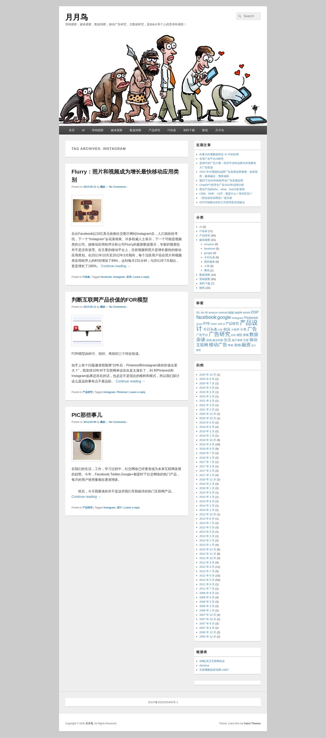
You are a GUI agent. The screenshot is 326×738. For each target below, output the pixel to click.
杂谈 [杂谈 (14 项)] (200, 339)
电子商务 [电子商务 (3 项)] (237, 340)
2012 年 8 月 (207, 566)
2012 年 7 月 (207, 571)
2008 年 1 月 (207, 610)
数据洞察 (135, 130)
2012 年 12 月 (207, 549)
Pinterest (122, 392)
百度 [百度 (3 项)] (246, 340)
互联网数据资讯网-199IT (214, 669)
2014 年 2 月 (207, 505)
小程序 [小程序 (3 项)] (235, 329)
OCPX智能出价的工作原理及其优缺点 (222, 202)
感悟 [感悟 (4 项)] (239, 335)
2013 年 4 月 (207, 531)
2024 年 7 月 (207, 383)
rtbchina (204, 665)
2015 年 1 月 (207, 496)
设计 (119, 507)
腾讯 (207, 270)
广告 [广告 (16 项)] (252, 329)
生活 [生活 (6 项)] (227, 340)
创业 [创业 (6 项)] (226, 329)
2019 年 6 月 (207, 426)
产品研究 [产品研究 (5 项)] (232, 323)
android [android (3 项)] (223, 312)
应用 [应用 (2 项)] (233, 335)
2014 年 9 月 (207, 501)
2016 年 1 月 (207, 488)
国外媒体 (209, 261)
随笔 (205, 130)
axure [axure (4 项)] (246, 312)
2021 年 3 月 (207, 405)
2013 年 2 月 (207, 540)
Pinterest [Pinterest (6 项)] (251, 318)
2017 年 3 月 (207, 470)
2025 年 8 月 (207, 379)
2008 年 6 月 (207, 597)
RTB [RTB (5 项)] (206, 323)
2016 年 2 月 (207, 483)
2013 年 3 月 (207, 536)
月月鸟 (76, 17)
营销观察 (98, 130)
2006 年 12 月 (207, 632)
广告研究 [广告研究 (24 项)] (219, 334)
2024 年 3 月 (207, 392)
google (208, 253)
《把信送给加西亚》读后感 (215, 197)
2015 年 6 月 (207, 492)
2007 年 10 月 (207, 619)
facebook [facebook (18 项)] (206, 317)
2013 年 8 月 (207, 518)
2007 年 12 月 (207, 614)
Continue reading (115, 266)
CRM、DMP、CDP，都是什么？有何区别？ (225, 193)
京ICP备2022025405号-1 (163, 702)
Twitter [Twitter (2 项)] (213, 324)
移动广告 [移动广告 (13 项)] (218, 344)
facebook (106, 276)
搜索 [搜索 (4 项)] (246, 335)
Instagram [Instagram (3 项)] (237, 318)
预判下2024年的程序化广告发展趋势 (221, 180)
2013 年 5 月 (207, 527)
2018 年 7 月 (207, 453)
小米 (207, 266)
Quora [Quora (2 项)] (199, 324)
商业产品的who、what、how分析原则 (222, 189)
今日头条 (209, 257)
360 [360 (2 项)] (202, 312)
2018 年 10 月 (207, 440)
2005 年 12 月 (207, 636)
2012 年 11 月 (207, 553)
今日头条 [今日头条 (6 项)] (210, 329)
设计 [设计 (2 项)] (253, 345)
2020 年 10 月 (207, 418)
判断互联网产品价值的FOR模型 (110, 300)
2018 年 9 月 (207, 444)
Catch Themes (252, 723)
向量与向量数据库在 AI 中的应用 (219, 154)
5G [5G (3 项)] (198, 312)
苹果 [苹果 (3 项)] (230, 345)
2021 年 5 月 (207, 400)
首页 (72, 130)
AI (83, 130)
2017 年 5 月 (207, 466)
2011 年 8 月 (207, 584)
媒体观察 (116, 130)
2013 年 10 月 (207, 514)
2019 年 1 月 (207, 435)
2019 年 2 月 (207, 431)
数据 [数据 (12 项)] (253, 334)
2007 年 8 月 (207, 627)
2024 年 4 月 (207, 387)
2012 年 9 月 (207, 562)
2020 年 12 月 (207, 413)
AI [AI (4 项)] (206, 312)
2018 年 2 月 (207, 457)
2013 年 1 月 (207, 544)
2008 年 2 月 (207, 606)
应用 (128, 276)
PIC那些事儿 (87, 415)
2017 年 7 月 (207, 462)
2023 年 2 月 (207, 396)
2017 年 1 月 (207, 475)
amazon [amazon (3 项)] (213, 312)
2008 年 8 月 (207, 593)
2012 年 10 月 (207, 558)
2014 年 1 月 (207, 510)
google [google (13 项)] (224, 317)
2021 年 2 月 (207, 409)
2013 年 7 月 (207, 523)
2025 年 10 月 (207, 374)
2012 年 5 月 (207, 579)
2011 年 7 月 (207, 588)
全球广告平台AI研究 (211, 158)
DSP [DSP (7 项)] (254, 312)
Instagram (119, 276)
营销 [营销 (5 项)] (237, 345)
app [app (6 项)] (231, 312)
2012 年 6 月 (207, 575)
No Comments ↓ (118, 186)
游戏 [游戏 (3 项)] (209, 340)
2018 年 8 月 (207, 448)
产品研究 (154, 130)
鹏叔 (102, 186)
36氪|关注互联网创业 (212, 661)
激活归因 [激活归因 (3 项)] (217, 340)
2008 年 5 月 (207, 601)
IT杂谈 (172, 130)
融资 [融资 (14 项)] (246, 344)
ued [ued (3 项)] (220, 323)
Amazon (209, 244)
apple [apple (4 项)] (238, 312)
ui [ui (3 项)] (224, 323)
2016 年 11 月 (207, 479)
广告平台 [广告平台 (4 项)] (202, 335)
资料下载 (189, 130)
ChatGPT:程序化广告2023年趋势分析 (221, 184)
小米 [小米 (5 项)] (243, 329)
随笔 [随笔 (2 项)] (198, 350)
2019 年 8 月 (207, 422)
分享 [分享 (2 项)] (220, 329)
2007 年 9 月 (207, 623)
